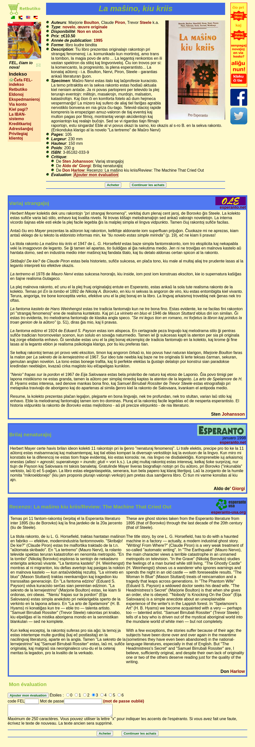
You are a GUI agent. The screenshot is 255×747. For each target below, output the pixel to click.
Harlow (237, 671)
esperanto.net (233, 207)
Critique (58, 157)
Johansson (233, 414)
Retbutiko (18, 89)
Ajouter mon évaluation (96, 175)
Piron (120, 22)
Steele (145, 22)
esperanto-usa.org (228, 512)
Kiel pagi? (18, 109)
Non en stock (89, 31)
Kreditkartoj (20, 124)
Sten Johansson (77, 161)
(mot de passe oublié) (123, 701)
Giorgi (238, 488)
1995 (98, 40)
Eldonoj (16, 94)
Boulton (91, 22)
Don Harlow (73, 170)
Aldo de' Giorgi (76, 166)
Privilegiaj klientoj (18, 136)
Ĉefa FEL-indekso (21, 82)
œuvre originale (92, 27)
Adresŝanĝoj (21, 129)
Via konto (18, 104)
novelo (69, 27)
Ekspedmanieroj (24, 99)
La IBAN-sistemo (17, 116)
